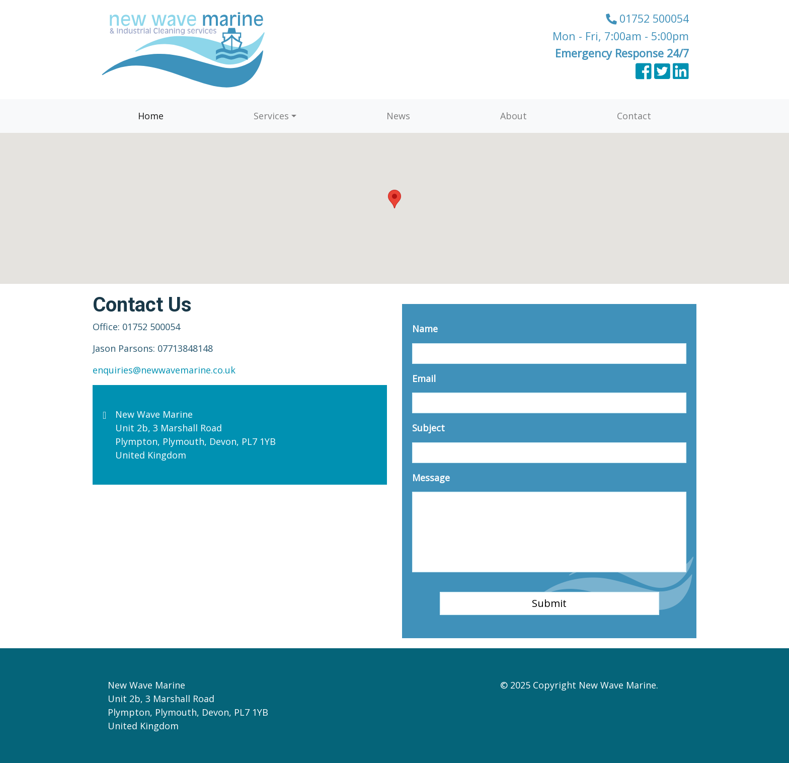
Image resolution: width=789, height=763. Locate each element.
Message (431, 478)
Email (424, 379)
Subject (428, 428)
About (513, 116)
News (398, 116)
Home (151, 116)
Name (425, 329)
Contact (634, 116)
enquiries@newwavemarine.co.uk (164, 370)
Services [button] (271, 116)
